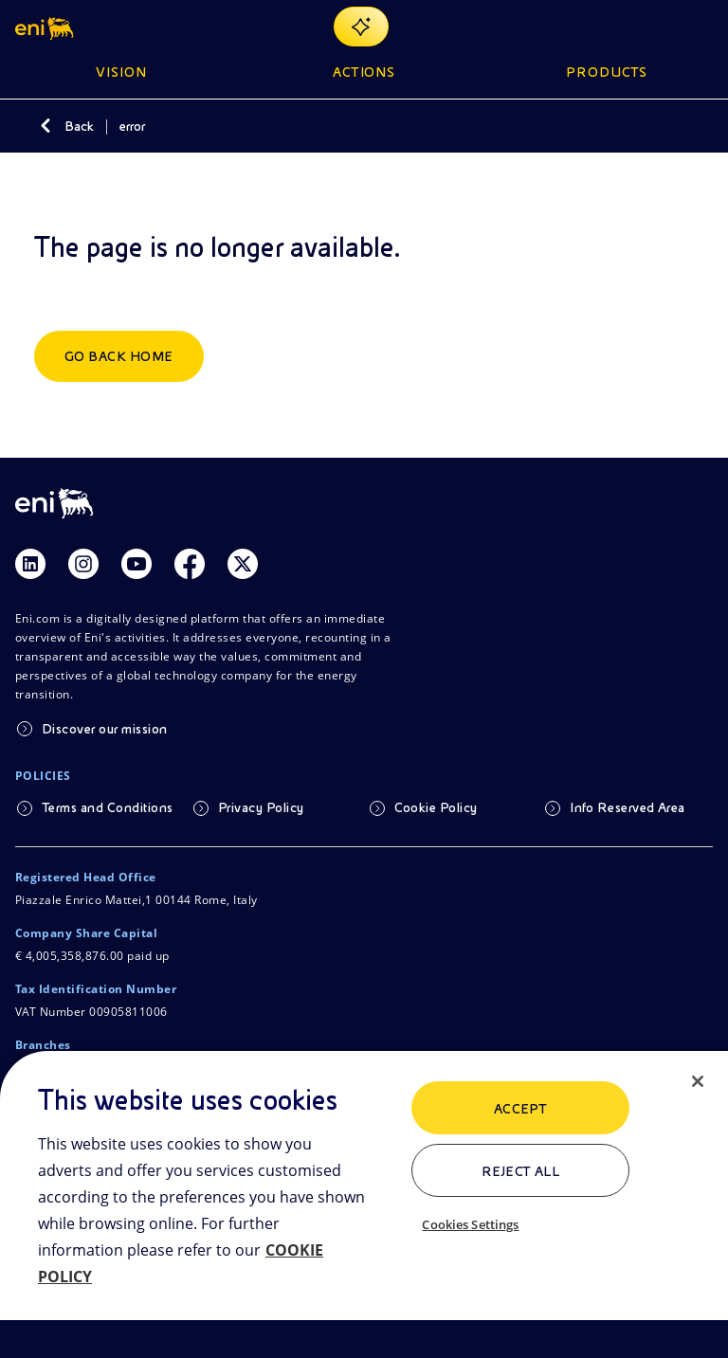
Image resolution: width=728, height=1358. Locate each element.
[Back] (45, 126)
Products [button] (606, 72)
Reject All (521, 1171)
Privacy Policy (261, 807)
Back (79, 126)
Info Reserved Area (627, 807)
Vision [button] (121, 72)
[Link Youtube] (136, 564)
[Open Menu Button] (701, 26)
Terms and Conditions (107, 807)
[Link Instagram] (83, 564)
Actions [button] (364, 72)
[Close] (698, 1081)
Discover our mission (105, 728)
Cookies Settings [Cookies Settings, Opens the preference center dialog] (470, 1224)
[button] (46, 26)
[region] (364, 1204)
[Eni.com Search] (656, 26)
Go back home (118, 356)
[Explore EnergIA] (361, 26)
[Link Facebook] (189, 564)
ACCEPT (521, 1108)
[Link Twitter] (243, 564)
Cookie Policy (436, 807)
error (132, 126)
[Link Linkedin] (30, 564)
